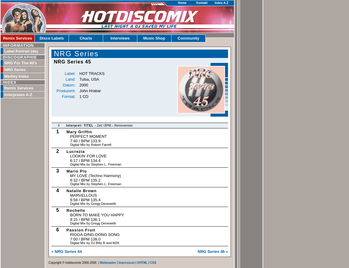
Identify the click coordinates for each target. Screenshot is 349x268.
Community (188, 38)
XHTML (142, 262)
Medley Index (16, 76)
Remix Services (17, 38)
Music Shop (154, 38)
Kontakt (201, 3)
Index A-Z (221, 3)
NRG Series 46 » (213, 251)
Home (182, 3)
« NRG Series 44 (66, 251)
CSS (153, 262)
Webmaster (108, 262)
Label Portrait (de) (21, 51)
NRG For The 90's (20, 63)
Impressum (127, 262)
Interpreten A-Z (18, 94)
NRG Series (15, 69)
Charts (86, 38)
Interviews (120, 38)
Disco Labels (52, 38)
